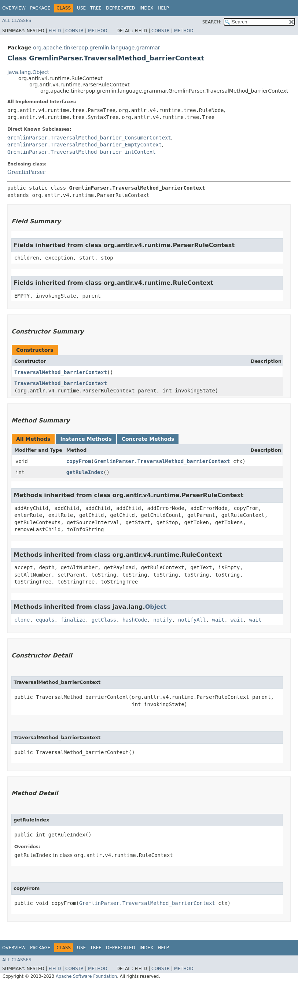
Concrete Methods (148, 439)
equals (45, 620)
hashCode (134, 620)
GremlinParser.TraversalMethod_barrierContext (162, 461)
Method (97, 30)
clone (22, 620)
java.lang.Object (28, 72)
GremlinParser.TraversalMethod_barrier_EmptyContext (84, 145)
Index (147, 8)
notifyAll (192, 620)
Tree (96, 8)
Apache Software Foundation (86, 976)
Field (54, 30)
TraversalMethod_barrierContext (60, 372)
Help (163, 8)
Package (40, 8)
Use (81, 8)
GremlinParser (26, 172)
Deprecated (120, 8)
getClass (104, 620)
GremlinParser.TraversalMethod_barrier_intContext (81, 152)
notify (162, 620)
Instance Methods (85, 439)
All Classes (16, 20)
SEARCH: (212, 22)
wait (218, 620)
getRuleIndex (84, 472)
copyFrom (78, 461)
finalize (72, 620)
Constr (74, 30)
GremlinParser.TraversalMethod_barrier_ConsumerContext (89, 138)
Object (156, 606)
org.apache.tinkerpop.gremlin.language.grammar (96, 48)
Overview (14, 8)
